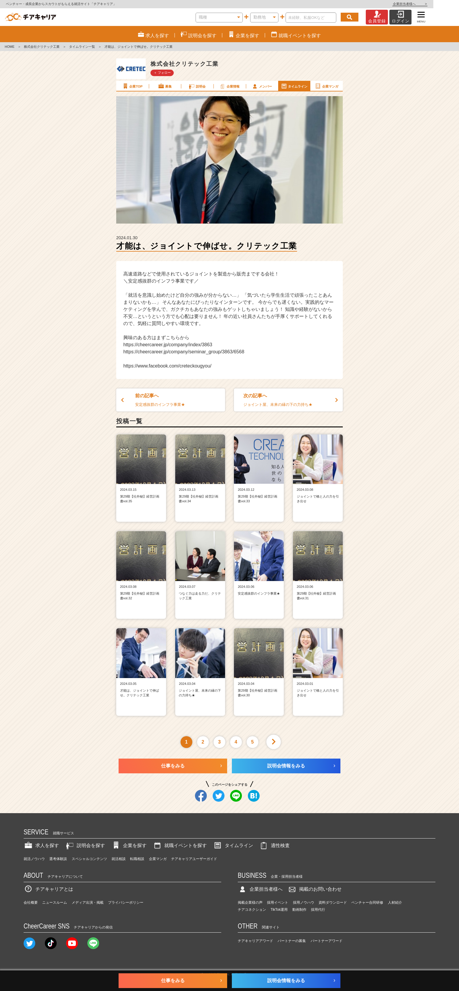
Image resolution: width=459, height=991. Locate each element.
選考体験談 (58, 859)
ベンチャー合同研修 (367, 902)
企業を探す (129, 845)
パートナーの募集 (292, 941)
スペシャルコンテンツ (89, 859)
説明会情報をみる (286, 765)
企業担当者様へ (435, 4)
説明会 (197, 86)
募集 (165, 86)
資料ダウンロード (333, 902)
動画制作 (299, 910)
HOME (9, 46)
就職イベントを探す (180, 845)
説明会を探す (85, 845)
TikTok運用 (279, 910)
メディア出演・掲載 (88, 902)
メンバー (261, 86)
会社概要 (31, 902)
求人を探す (41, 845)
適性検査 (274, 845)
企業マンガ (326, 86)
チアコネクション (252, 910)
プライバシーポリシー (125, 902)
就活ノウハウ (34, 859)
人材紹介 (395, 902)
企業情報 (229, 86)
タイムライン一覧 (82, 46)
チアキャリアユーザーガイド (194, 859)
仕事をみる (173, 765)
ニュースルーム (54, 902)
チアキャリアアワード (255, 941)
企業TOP (132, 86)
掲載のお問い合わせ (314, 889)
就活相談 (119, 859)
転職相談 (137, 859)
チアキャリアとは (48, 889)
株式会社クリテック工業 (42, 46)
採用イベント (277, 902)
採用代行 (318, 910)
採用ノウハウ (303, 902)
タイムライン (294, 86)
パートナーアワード (326, 941)
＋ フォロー (162, 72)
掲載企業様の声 (250, 902)
